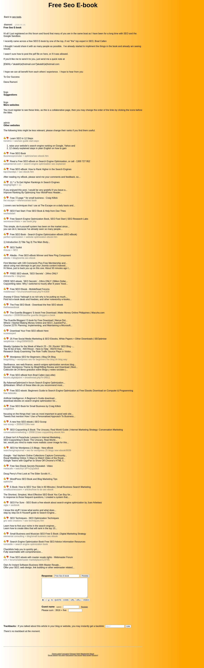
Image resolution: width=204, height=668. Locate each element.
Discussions (69, 659)
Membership (85, 657)
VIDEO (86, 604)
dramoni (8, 24)
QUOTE (58, 604)
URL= (79, 604)
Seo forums (78, 659)
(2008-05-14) (20, 25)
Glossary (73, 657)
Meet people (87, 659)
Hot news (62, 659)
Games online (56, 657)
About (92, 657)
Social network (53, 659)
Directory (95, 659)
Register (84, 611)
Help (78, 657)
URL (72, 604)
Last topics (65, 657)
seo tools (16, 17)
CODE (66, 604)
